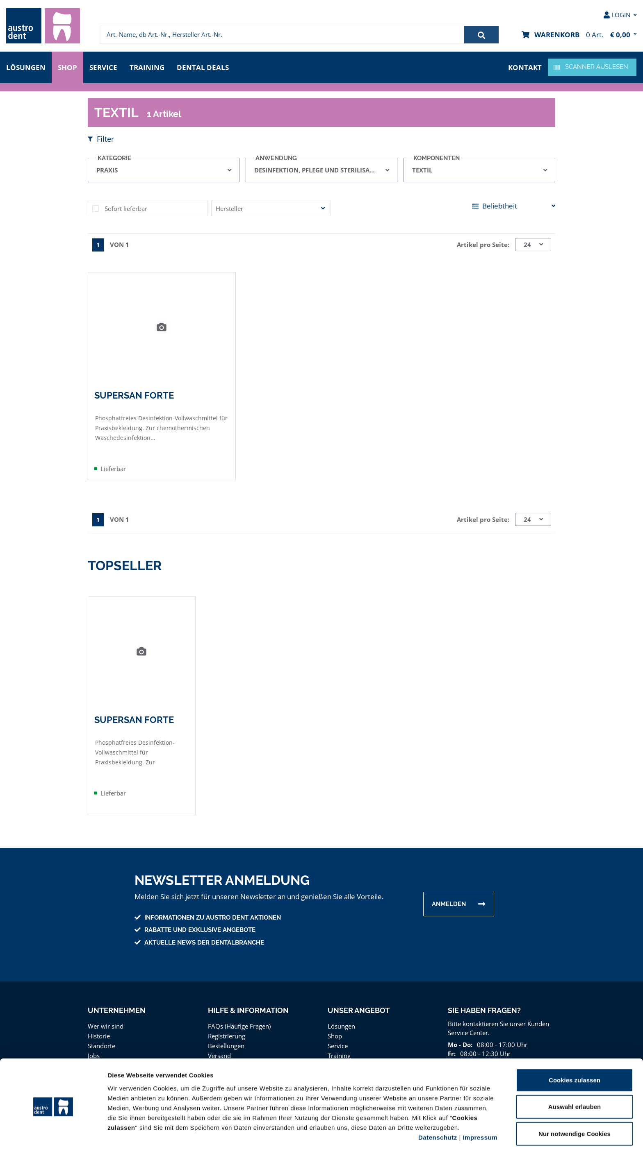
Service (105, 66)
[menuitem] (43, 25)
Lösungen (26, 66)
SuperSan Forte (133, 395)
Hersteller (229, 208)
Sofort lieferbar (125, 208)
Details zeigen (436, 1132)
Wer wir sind (104, 1025)
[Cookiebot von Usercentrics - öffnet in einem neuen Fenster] (53, 1133)
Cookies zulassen (574, 1048)
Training (149, 66)
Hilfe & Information (248, 1010)
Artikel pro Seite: (484, 244)
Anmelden (449, 903)
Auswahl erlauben (574, 1075)
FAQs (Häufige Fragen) (239, 1025)
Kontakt (526, 66)
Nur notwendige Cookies (574, 1102)
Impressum (480, 1106)
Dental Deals (205, 66)
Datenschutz (437, 1106)
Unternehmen (116, 1010)
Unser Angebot (359, 1010)
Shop (68, 66)
